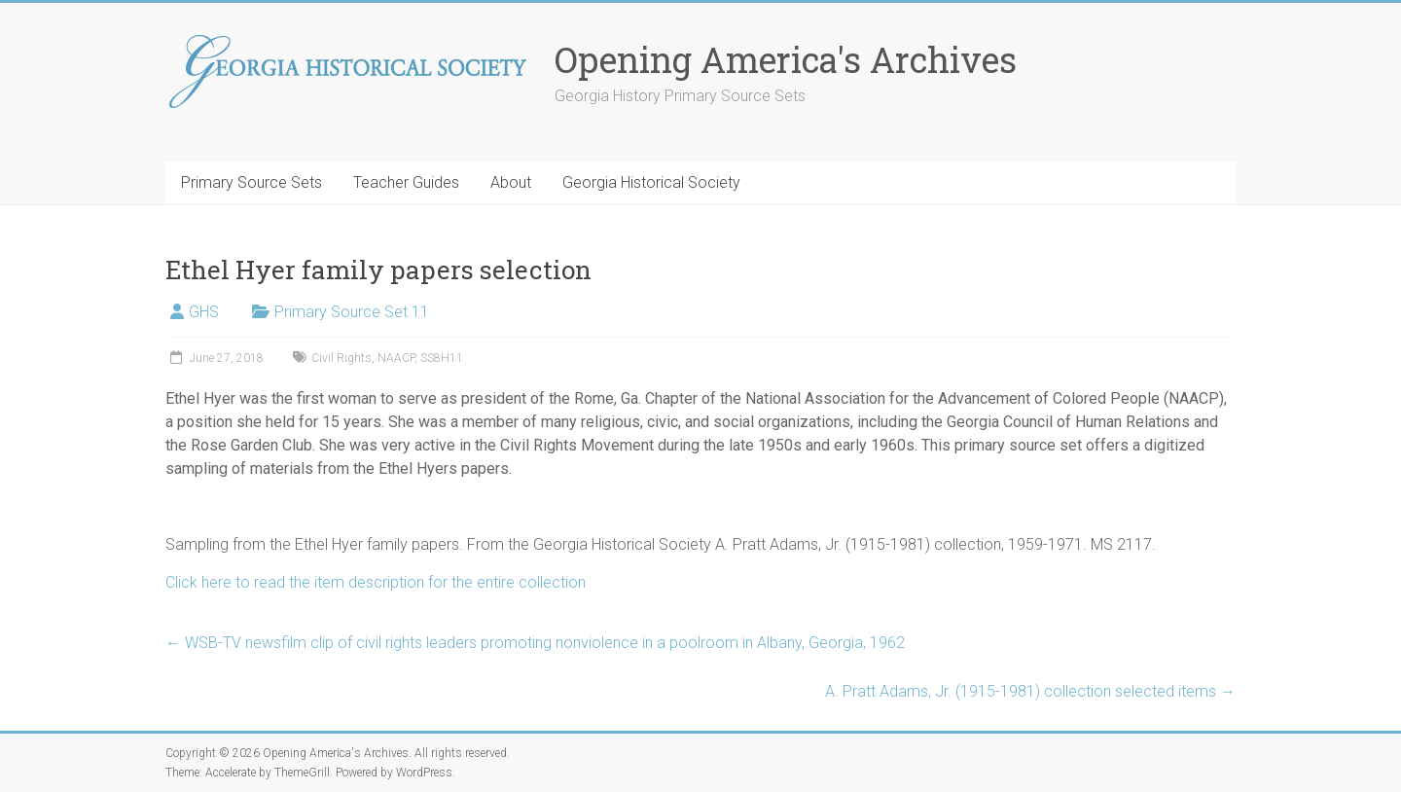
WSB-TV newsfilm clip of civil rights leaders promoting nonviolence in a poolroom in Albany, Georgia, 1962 (535, 642)
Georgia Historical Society (651, 182)
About (510, 182)
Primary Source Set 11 (351, 312)
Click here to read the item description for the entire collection (375, 582)
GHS (204, 312)
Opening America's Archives (786, 59)
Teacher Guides (406, 182)
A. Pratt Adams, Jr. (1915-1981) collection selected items (1030, 691)
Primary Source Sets (251, 182)
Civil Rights (341, 358)
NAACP (395, 358)
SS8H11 (441, 358)
